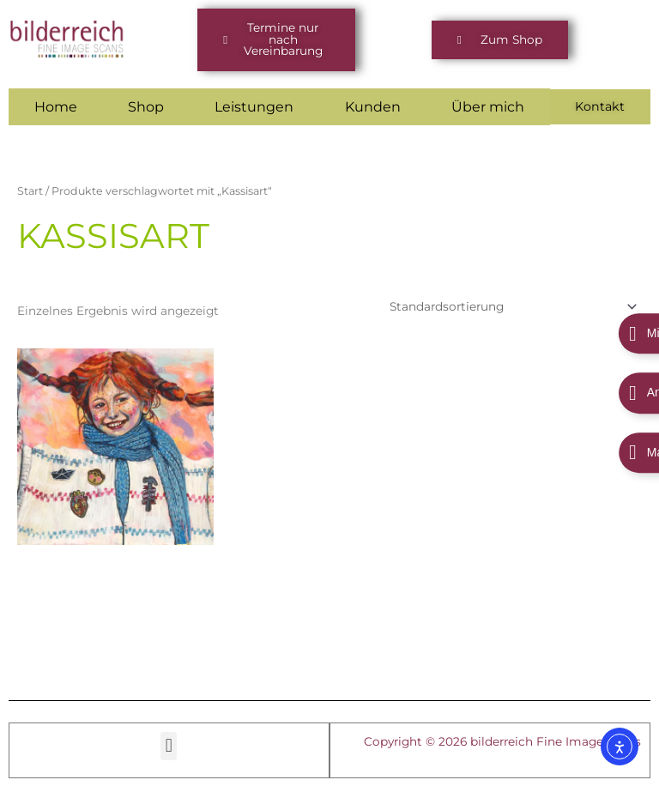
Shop (147, 106)
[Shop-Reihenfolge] (511, 306)
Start (30, 190)
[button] (276, 40)
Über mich (489, 106)
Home (55, 106)
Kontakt (601, 105)
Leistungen (254, 106)
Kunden (374, 106)
